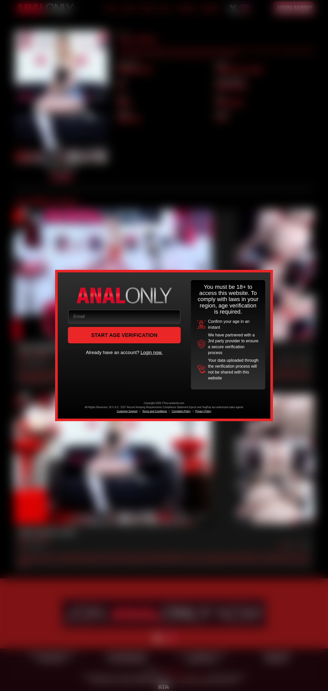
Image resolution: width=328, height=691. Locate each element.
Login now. (151, 352)
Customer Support (127, 411)
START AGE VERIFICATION (124, 335)
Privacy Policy (203, 411)
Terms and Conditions (154, 411)
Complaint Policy (181, 411)
